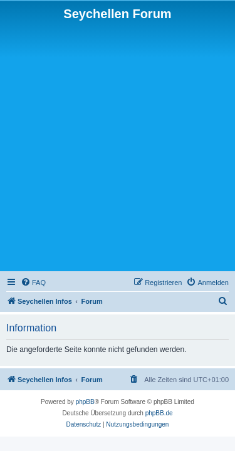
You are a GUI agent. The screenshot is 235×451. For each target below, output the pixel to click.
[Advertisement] (117, 145)
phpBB (85, 401)
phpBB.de (159, 413)
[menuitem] (33, 282)
